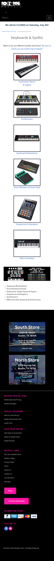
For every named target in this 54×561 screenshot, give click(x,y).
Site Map (7, 482)
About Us (7, 470)
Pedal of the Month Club (12, 419)
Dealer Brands (9, 441)
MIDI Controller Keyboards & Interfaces (24, 300)
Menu (5, 17)
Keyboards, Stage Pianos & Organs (21, 292)
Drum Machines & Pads (16, 289)
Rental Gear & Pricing (9, 31)
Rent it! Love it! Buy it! (11, 415)
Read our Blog (9, 458)
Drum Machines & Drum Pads (27, 187)
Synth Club (8, 423)
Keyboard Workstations (27, 153)
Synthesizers (27, 119)
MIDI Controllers (27, 258)
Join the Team (9, 478)
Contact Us (8, 474)
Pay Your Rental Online (12, 454)
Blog (10, 491)
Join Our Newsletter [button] (16, 501)
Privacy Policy (9, 462)
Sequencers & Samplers (27, 224)
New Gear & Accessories (13, 433)
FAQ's (6, 466)
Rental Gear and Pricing (12, 400)
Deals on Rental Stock (12, 437)
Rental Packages (10, 404)
